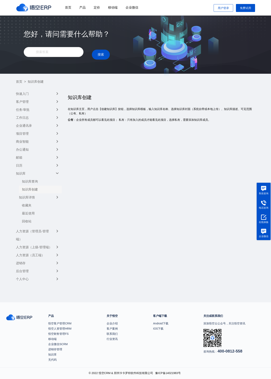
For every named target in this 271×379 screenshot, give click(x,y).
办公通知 (22, 149)
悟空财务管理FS (58, 333)
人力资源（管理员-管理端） (32, 235)
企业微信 (132, 7)
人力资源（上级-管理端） (34, 247)
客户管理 (22, 101)
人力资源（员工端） (30, 255)
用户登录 (223, 8)
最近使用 (28, 213)
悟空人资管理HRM (59, 328)
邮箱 (19, 157)
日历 (19, 165)
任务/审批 (22, 109)
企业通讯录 (24, 125)
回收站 (26, 221)
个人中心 (22, 279)
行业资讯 (112, 339)
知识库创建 (30, 189)
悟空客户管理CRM (59, 323)
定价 (97, 7)
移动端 (113, 7)
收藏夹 (26, 205)
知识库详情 (27, 197)
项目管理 (22, 133)
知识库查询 (30, 181)
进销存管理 (55, 349)
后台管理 (22, 271)
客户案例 (112, 328)
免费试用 (245, 8)
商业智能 (22, 141)
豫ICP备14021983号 (168, 373)
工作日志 (22, 117)
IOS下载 (158, 328)
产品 (82, 7)
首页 (68, 7)
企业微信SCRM (58, 344)
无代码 (52, 359)
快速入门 (22, 93)
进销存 (21, 263)
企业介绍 (112, 323)
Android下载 (160, 323)
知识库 (21, 173)
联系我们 (112, 333)
